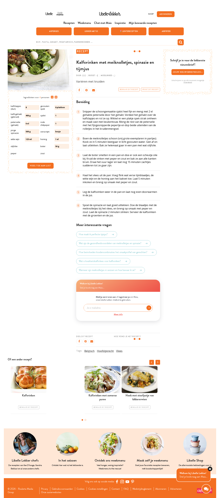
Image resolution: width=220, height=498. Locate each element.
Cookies (80, 489)
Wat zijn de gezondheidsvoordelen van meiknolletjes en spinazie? (113, 243)
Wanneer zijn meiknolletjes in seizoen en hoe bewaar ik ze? (110, 270)
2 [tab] (85, 420)
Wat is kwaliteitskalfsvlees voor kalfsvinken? (103, 261)
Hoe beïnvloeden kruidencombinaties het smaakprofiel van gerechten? (116, 252)
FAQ (126, 489)
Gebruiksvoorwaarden (62, 489)
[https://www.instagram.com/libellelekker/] (122, 481)
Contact (116, 489)
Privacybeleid (188, 82)
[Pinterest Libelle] (132, 481)
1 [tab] (82, 420)
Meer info (118, 314)
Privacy (44, 489)
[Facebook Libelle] (117, 481)
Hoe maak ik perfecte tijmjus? (96, 234)
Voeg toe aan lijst (40, 165)
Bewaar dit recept (129, 89)
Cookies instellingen (98, 489)
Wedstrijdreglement (141, 489)
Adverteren (176, 489)
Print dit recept (150, 89)
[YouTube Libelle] (127, 481)
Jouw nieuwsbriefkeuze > (188, 72)
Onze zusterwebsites (51, 492)
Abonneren (160, 489)
